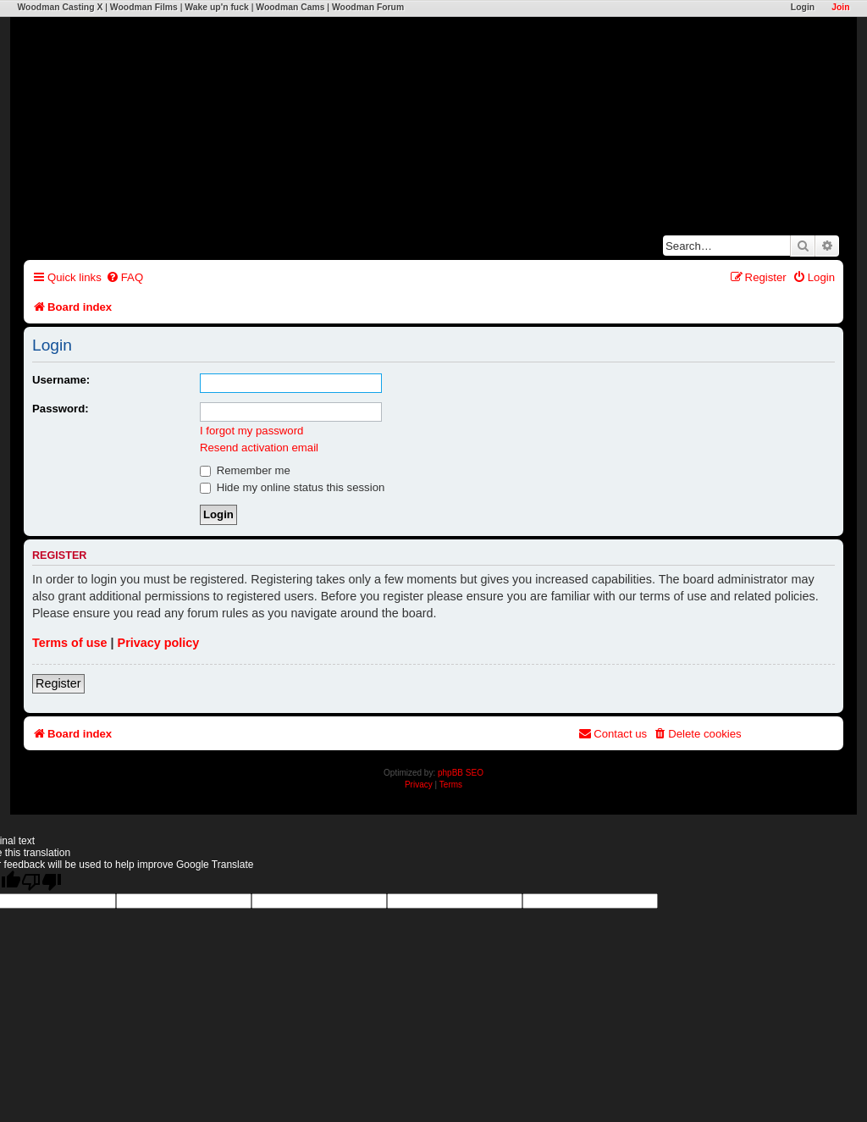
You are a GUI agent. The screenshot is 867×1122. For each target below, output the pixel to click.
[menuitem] (124, 277)
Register (58, 683)
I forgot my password (251, 430)
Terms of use (70, 642)
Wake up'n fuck (216, 7)
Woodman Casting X (59, 7)
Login (803, 7)
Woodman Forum (368, 7)
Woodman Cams (290, 7)
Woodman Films (144, 7)
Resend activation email (259, 447)
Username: (61, 379)
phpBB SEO (460, 772)
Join (840, 7)
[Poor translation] (41, 882)
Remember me (245, 470)
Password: (60, 408)
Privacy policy (159, 642)
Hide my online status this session (292, 487)
